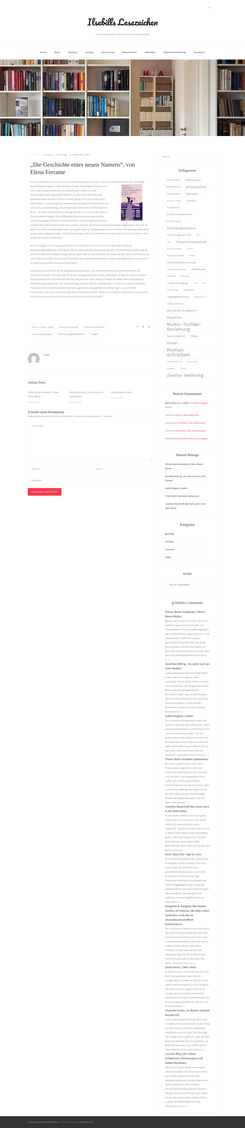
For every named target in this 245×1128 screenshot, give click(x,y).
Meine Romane (129, 52)
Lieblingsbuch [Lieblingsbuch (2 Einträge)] (200, 297)
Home (43, 52)
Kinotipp (89, 52)
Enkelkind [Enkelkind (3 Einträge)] (173, 207)
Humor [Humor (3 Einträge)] (185, 276)
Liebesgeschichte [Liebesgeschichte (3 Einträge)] (178, 296)
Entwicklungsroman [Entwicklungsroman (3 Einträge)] (179, 214)
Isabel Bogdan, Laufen (121, 392)
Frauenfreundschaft (94, 327)
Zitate (168, 557)
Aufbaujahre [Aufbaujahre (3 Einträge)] (193, 180)
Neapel (94, 334)
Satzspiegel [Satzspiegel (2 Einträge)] (192, 361)
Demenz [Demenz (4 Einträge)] (192, 194)
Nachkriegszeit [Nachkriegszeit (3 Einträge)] (176, 336)
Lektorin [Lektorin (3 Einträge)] (189, 289)
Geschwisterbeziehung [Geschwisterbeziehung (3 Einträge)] (181, 262)
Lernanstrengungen (42, 334)
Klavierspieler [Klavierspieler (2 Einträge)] (173, 290)
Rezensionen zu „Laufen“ (177, 402)
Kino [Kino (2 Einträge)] (204, 283)
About (57, 52)
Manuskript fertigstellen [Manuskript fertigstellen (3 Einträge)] (182, 310)
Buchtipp (72, 52)
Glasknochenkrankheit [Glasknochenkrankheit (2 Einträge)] (176, 269)
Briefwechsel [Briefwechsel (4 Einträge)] (196, 187)
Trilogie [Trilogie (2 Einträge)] (183, 368)
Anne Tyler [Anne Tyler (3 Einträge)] (173, 180)
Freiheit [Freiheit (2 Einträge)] (189, 249)
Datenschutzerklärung (175, 52)
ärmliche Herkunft (68, 327)
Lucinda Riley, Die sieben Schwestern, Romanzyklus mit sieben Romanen (184, 1058)
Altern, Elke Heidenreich (187, 415)
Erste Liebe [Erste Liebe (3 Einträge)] (174, 221)
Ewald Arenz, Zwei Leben (180, 967)
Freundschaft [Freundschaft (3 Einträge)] (175, 255)
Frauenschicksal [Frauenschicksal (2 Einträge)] (174, 249)
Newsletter (150, 52)
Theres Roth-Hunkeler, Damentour (182, 495)
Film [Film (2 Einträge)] (169, 242)
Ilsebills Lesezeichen (122, 22)
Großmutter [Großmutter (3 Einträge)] (198, 269)
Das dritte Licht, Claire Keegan (190, 430)
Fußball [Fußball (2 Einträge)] (191, 256)
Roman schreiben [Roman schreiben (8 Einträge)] (178, 352)
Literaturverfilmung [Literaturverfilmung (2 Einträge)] (175, 304)
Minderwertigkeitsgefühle (71, 334)
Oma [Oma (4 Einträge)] (193, 336)
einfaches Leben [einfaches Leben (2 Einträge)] (174, 201)
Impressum (199, 52)
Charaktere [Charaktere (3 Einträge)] (174, 193)
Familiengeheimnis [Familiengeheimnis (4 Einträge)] (181, 228)
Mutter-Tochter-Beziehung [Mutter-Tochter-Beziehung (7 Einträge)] (184, 327)
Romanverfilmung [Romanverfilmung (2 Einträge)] (174, 361)
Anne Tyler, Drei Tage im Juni (183, 854)
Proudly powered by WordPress (43, 1122)
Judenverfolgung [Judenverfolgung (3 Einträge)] (177, 283)
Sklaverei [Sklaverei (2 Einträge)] (171, 368)
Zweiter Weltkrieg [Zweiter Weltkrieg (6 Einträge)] (185, 375)
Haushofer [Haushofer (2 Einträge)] (171, 276)
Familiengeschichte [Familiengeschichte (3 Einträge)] (179, 234)
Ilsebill (50, 154)
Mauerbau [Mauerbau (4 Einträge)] (175, 317)
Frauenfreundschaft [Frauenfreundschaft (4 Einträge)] (191, 242)
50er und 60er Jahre (43, 327)
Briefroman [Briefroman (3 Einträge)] (174, 186)
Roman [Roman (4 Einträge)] (172, 343)
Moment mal (108, 52)
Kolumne (169, 549)
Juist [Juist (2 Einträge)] (195, 283)
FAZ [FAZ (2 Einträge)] (197, 235)
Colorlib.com (86, 1122)
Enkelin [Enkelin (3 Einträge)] (191, 200)
